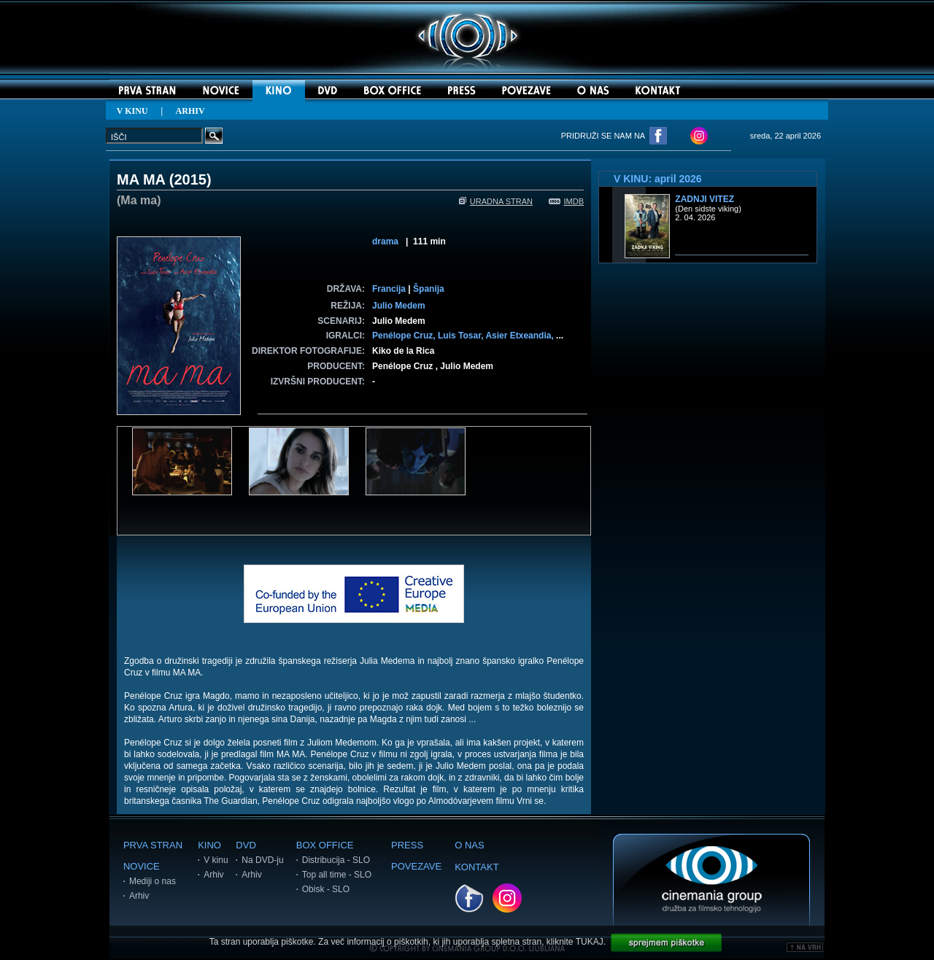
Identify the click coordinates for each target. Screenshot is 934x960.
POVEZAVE (416, 866)
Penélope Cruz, (405, 335)
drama (385, 241)
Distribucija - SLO (336, 860)
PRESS (407, 845)
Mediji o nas (152, 881)
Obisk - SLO (326, 889)
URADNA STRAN (496, 201)
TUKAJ (589, 942)
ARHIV (190, 111)
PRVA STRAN (152, 845)
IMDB (566, 201)
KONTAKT (476, 867)
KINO (209, 845)
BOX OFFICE (325, 845)
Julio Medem (398, 306)
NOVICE (141, 866)
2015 (190, 179)
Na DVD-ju (262, 860)
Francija (389, 289)
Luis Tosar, (461, 335)
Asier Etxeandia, (520, 335)
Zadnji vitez (704, 199)
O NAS (469, 845)
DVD (245, 845)
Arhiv (139, 896)
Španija (428, 289)
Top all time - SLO (336, 875)
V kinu (216, 860)
